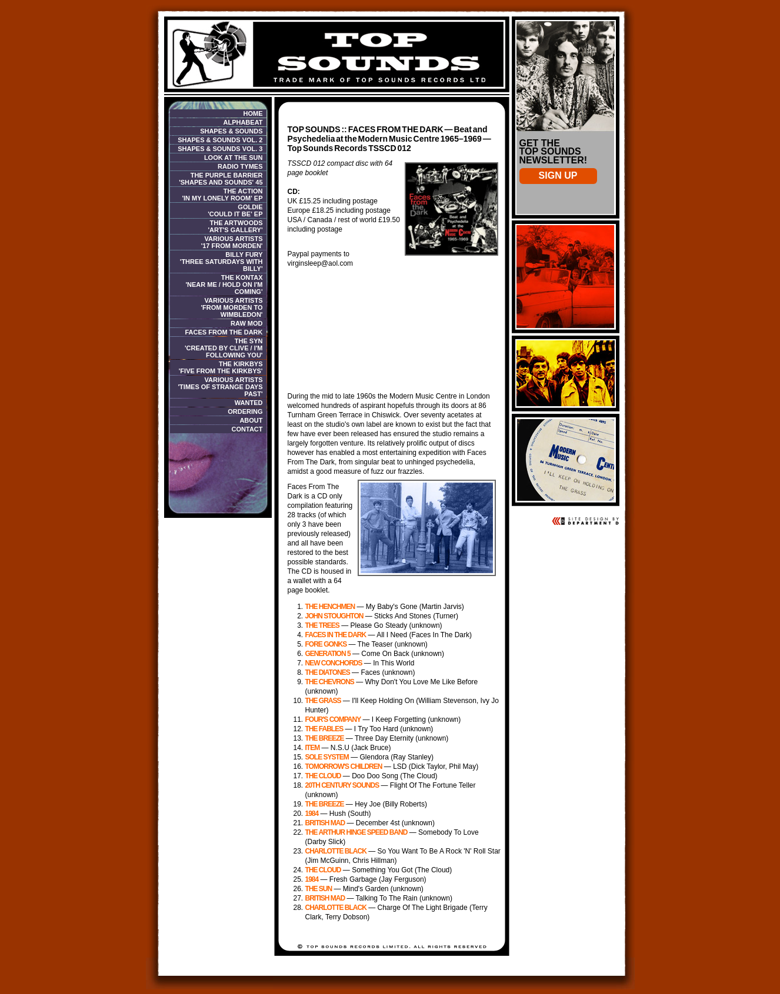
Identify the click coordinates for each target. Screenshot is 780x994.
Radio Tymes (240, 166)
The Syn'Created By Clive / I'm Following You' (224, 348)
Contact (247, 429)
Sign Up (558, 175)
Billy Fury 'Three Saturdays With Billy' (221, 261)
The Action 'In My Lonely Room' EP (222, 195)
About (250, 420)
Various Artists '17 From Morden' (232, 242)
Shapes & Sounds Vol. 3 (220, 148)
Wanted (249, 402)
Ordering (245, 411)
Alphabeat (242, 122)
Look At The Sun (233, 157)
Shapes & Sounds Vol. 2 (220, 139)
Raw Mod (246, 323)
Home (253, 113)
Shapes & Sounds (231, 131)
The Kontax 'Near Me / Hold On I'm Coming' (223, 284)
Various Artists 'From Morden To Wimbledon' (231, 307)
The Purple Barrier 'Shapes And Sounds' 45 (220, 179)
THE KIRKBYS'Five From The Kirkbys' (221, 367)
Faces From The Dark (224, 332)
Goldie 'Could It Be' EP (235, 210)
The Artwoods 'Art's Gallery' (235, 226)
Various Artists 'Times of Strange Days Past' (220, 386)
